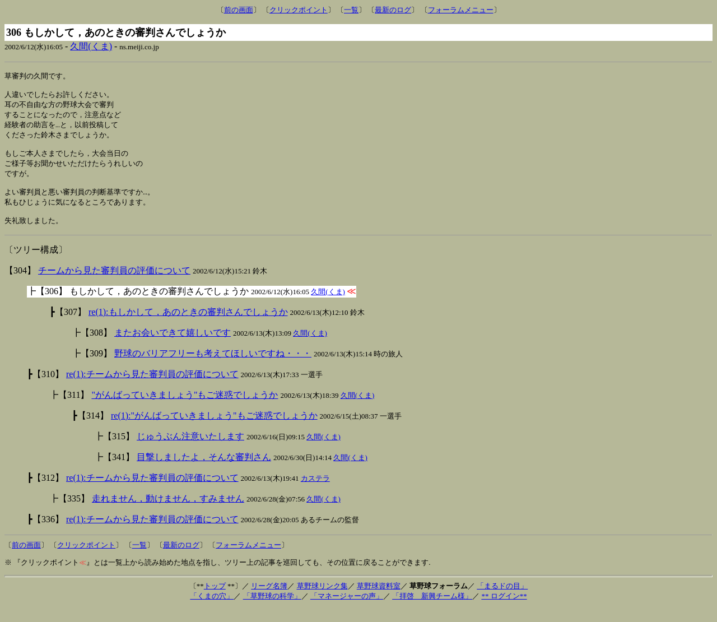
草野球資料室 (379, 599)
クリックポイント (298, 10)
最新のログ (393, 10)
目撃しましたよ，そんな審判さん (204, 470)
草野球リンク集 (322, 599)
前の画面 (238, 10)
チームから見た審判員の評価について (114, 284)
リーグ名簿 (269, 599)
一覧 (351, 10)
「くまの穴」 (212, 609)
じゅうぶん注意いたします (190, 449)
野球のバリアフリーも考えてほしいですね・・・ (212, 367)
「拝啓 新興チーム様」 (432, 609)
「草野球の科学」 (272, 609)
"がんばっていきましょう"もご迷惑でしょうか (184, 408)
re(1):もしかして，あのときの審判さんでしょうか (188, 325)
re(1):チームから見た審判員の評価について (152, 387)
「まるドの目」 (502, 599)
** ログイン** (504, 609)
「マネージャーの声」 (346, 609)
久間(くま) (91, 46)
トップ (215, 599)
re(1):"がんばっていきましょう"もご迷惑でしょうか (214, 429)
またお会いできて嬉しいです (172, 346)
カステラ (315, 492)
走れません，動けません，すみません (168, 512)
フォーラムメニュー (460, 10)
